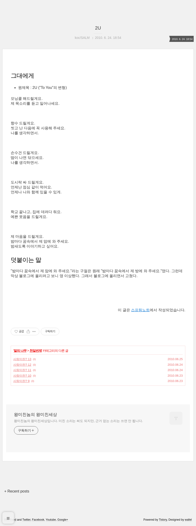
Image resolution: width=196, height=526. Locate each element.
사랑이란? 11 (22, 370)
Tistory (163, 519)
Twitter (26, 519)
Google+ (62, 519)
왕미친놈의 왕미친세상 (35, 414)
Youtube (51, 519)
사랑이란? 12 (22, 364)
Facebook (38, 519)
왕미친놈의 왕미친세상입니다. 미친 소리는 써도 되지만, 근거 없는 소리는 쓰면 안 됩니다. (78, 421)
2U (98, 27)
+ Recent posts (16, 491)
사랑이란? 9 (21, 381)
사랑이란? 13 (22, 359)
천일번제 (36, 350)
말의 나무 (20, 350)
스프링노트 (140, 310)
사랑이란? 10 (22, 375)
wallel (188, 519)
